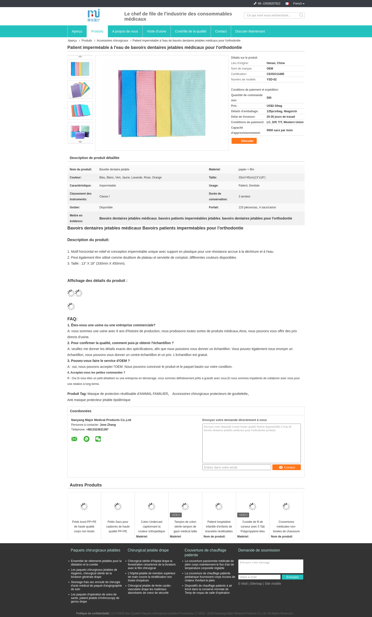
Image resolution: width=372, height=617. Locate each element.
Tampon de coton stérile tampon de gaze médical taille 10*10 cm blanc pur (185, 527)
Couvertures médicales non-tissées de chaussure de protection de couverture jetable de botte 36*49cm (286, 527)
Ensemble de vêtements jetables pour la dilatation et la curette (96, 562)
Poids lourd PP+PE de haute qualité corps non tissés (84, 526)
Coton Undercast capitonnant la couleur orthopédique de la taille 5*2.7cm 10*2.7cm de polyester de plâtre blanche (151, 527)
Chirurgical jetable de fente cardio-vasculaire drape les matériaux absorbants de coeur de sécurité (149, 589)
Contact (221, 31)
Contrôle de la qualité (190, 31)
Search (302, 15)
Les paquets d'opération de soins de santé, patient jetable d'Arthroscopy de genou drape (95, 598)
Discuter (245, 141)
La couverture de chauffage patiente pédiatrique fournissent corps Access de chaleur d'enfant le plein (210, 577)
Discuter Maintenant (250, 31)
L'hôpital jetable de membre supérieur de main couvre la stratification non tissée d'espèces (151, 577)
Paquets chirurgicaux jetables (95, 550)
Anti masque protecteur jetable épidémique (98, 400)
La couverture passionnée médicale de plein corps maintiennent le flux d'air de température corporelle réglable (209, 564)
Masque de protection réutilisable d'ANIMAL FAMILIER (128, 394)
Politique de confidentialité (92, 613)
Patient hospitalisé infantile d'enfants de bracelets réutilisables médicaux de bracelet (218, 527)
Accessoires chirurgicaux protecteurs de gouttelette (210, 394)
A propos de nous (125, 31)
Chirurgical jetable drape (148, 550)
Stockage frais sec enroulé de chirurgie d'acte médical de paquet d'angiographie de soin (96, 585)
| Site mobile (272, 583)
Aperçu (77, 31)
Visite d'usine (156, 31)
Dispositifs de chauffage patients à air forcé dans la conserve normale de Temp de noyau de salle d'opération (208, 589)
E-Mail (243, 583)
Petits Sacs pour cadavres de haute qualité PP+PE (118, 526)
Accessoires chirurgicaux (112, 40)
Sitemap (256, 583)
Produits (97, 31)
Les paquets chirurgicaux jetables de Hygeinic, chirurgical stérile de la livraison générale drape (94, 573)
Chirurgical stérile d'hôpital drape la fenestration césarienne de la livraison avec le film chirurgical (152, 564)
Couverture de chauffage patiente (205, 552)
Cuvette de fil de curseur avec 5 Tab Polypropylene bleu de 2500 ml (253, 527)
